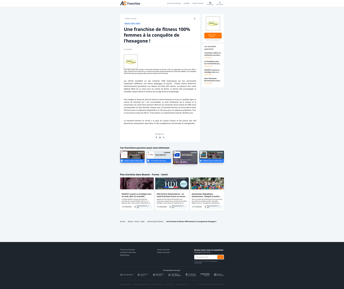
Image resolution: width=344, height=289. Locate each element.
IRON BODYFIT (160, 155)
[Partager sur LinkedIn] (159, 137)
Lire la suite (208, 57)
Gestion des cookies (157, 284)
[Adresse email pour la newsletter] (206, 257)
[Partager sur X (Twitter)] (163, 137)
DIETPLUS (211, 155)
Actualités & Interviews (128, 252)
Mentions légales (125, 284)
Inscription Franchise (182, 284)
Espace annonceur (163, 252)
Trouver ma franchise (127, 250)
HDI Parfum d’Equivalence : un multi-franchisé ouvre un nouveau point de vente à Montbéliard (172, 196)
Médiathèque (124, 255)
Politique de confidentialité (140, 284)
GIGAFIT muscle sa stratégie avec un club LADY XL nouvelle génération (137, 196)
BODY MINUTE (187, 155)
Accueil (122, 221)
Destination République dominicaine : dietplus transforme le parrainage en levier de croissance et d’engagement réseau (207, 199)
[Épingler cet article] (194, 18)
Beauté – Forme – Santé (136, 221)
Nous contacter (169, 284)
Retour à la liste (130, 19)
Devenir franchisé (163, 250)
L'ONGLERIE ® (134, 155)
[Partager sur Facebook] (156, 137)
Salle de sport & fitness (155, 221)
